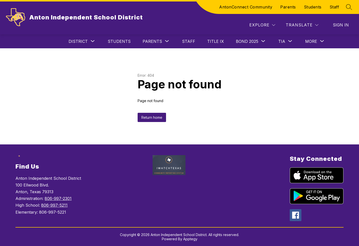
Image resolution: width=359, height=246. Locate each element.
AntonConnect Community (245, 6)
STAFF (188, 41)
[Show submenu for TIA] (281, 41)
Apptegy (190, 239)
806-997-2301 (58, 198)
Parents (288, 6)
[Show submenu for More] (311, 41)
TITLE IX (215, 41)
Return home (151, 117)
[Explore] (262, 25)
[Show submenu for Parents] (152, 41)
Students (313, 6)
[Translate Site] (302, 25)
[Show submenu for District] (78, 41)
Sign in (341, 24)
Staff (334, 6)
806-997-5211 (54, 205)
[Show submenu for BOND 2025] (247, 41)
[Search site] (349, 7)
